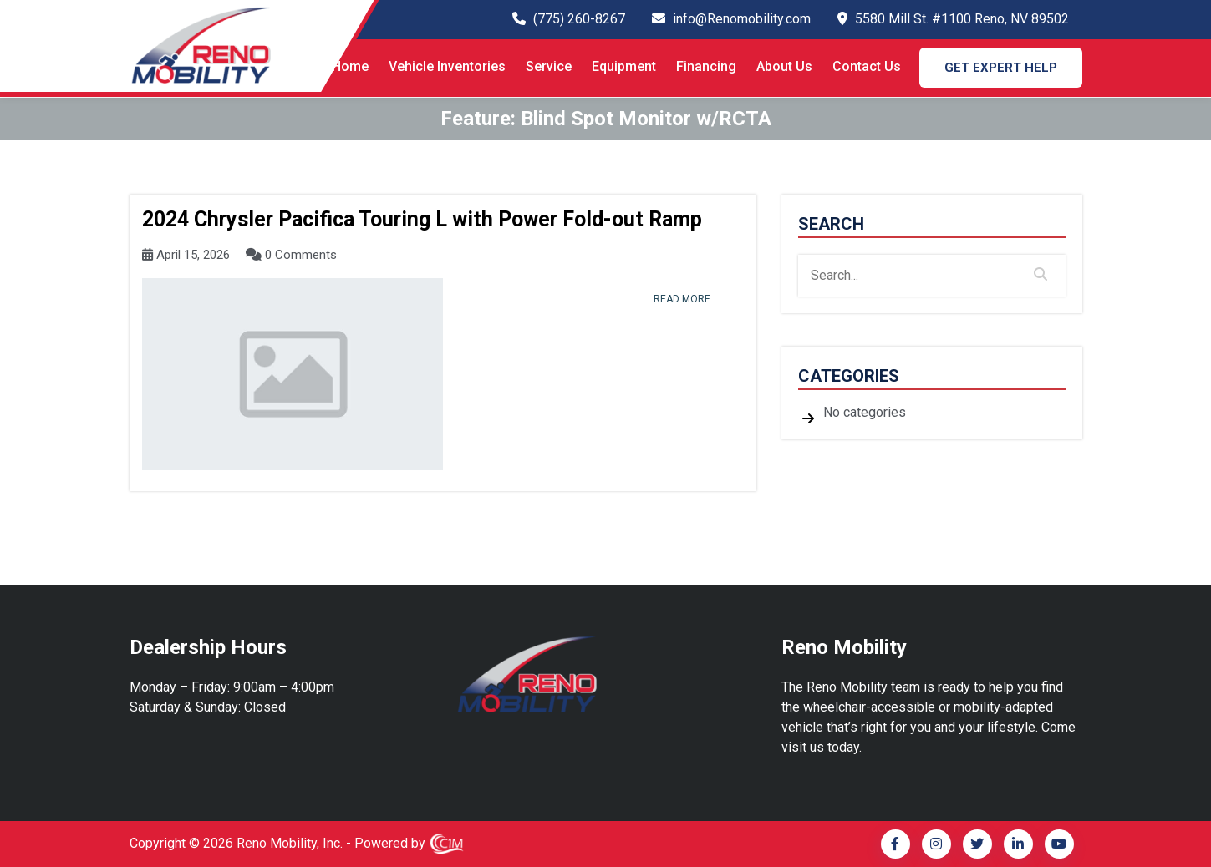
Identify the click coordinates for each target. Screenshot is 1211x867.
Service (549, 66)
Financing (706, 66)
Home (350, 66)
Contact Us (866, 66)
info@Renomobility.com (742, 19)
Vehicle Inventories (447, 66)
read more (682, 299)
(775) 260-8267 (579, 19)
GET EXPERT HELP (1000, 67)
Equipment (624, 66)
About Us (784, 66)
